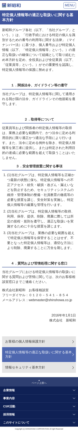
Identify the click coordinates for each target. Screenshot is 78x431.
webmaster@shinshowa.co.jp (50, 300)
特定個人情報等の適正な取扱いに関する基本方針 (38, 354)
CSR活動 (9, 406)
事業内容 (9, 398)
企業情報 (9, 390)
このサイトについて (16, 422)
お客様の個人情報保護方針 (25, 341)
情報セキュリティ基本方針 (25, 367)
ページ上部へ (39, 383)
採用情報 (9, 414)
